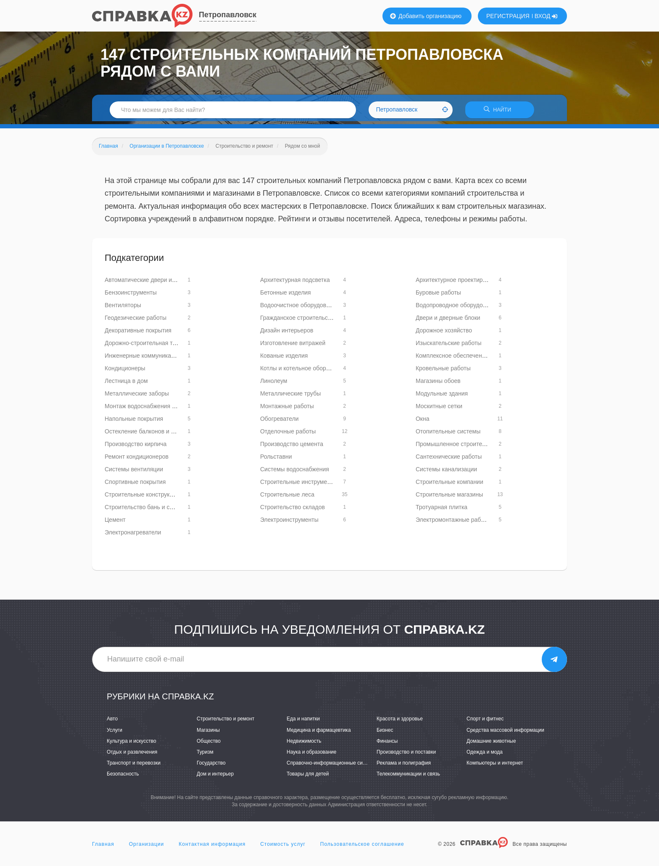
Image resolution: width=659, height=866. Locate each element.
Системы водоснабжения (294, 472)
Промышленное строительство (458, 447)
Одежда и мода (485, 755)
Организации (146, 847)
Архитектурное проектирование (459, 282)
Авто (112, 722)
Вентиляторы (123, 308)
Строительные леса (287, 497)
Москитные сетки (439, 409)
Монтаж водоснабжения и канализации (158, 409)
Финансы (387, 743)
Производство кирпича (135, 447)
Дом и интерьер (215, 777)
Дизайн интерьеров (286, 333)
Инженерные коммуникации (143, 358)
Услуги (114, 733)
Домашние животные (491, 743)
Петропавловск (227, 15)
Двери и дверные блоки (448, 320)
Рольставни (276, 459)
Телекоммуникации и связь (408, 777)
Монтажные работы (287, 409)
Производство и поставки (406, 755)
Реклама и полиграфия (404, 766)
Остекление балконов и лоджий (148, 434)
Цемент (115, 522)
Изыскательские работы (449, 346)
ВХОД (546, 16)
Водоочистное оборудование (299, 308)
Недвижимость (304, 743)
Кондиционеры (125, 371)
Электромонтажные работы (453, 522)
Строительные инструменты (298, 484)
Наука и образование (311, 755)
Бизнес (385, 733)
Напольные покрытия (134, 421)
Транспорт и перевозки (134, 766)
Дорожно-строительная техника (148, 346)
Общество (209, 743)
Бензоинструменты (131, 295)
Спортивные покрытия (135, 484)
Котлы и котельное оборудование (306, 371)
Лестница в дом (126, 383)
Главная (103, 847)
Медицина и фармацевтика (319, 733)
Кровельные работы (443, 371)
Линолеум (273, 383)
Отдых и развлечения (132, 755)
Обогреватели (279, 421)
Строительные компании (449, 484)
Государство (211, 766)
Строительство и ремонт (225, 722)
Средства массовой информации (505, 733)
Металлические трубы (290, 396)
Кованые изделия (284, 358)
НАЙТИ (499, 111)
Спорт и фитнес (485, 722)
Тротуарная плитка (441, 510)
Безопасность (123, 777)
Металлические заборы (137, 396)
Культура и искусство (131, 743)
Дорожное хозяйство (444, 333)
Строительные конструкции (142, 497)
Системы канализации (446, 472)
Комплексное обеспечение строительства (473, 358)
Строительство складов (292, 510)
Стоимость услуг (283, 847)
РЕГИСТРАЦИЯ (508, 16)
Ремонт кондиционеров (137, 459)
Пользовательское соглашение (362, 847)
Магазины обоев (438, 383)
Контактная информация (212, 847)
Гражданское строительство (298, 320)
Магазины (208, 733)
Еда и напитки (303, 722)
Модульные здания (442, 396)
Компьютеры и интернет (495, 766)
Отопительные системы (448, 434)
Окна (423, 421)
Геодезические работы (135, 320)
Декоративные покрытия (138, 333)
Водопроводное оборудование (457, 308)
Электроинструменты (289, 522)
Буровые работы (438, 295)
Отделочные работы (288, 434)
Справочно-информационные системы (332, 766)
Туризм (205, 755)
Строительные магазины (449, 497)
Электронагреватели (133, 535)
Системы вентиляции (134, 472)
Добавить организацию (425, 16)
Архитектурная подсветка (295, 282)
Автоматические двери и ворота (148, 282)
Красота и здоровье (400, 722)
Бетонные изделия (285, 295)
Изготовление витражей (292, 346)
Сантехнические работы (449, 459)
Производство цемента (291, 447)
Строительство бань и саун (142, 510)
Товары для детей (308, 777)
